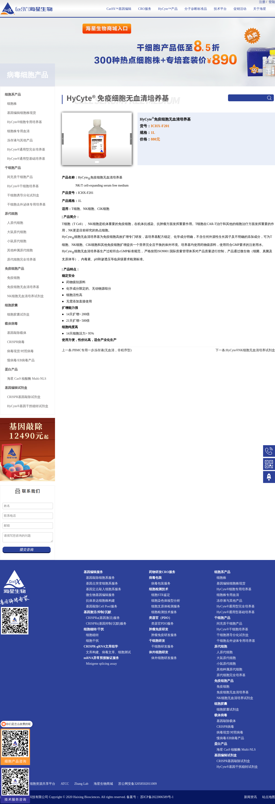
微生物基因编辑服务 (100, 595)
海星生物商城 (103, 783)
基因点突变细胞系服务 (102, 583)
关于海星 (259, 9)
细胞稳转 (92, 635)
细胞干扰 (92, 640)
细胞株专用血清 (18, 131)
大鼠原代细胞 (16, 232)
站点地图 (268, 797)
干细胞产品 (13, 168)
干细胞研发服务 (162, 646)
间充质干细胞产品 (20, 177)
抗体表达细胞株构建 (100, 600)
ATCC (65, 783)
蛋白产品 (11, 369)
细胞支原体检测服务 (165, 606)
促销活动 (240, 9)
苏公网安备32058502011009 (137, 783)
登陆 (272, 2)
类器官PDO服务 (162, 623)
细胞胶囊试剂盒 (18, 314)
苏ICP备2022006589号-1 (156, 797)
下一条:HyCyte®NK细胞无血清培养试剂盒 (245, 350)
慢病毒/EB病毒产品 (21, 360)
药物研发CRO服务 (162, 572)
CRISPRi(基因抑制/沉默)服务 (106, 623)
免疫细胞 (13, 278)
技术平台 (220, 9)
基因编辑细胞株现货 (21, 113)
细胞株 (12, 103)
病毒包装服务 (160, 583)
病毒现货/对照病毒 (20, 351)
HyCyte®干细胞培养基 (23, 186)
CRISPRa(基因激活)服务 (103, 618)
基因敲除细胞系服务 (100, 577)
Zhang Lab (81, 783)
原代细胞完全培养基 (21, 259)
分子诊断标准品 (195, 9)
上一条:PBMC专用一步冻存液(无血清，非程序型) (97, 350)
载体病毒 (11, 323)
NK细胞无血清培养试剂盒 (25, 296)
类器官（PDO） (160, 618)
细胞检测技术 (158, 589)
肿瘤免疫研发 (158, 629)
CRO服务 (144, 9)
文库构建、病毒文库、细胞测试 (108, 652)
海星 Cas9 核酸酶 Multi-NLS (26, 378)
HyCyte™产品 (168, 9)
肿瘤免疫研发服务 (164, 635)
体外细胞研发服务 (164, 658)
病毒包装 (155, 577)
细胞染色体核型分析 (165, 600)
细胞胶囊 (11, 305)
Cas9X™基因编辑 (119, 9)
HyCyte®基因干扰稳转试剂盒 (27, 406)
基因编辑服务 (93, 572)
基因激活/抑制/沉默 (97, 612)
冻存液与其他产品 (20, 140)
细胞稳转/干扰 (94, 629)
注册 (262, 2)
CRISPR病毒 (16, 342)
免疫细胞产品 (14, 268)
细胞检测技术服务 (164, 612)
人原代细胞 (15, 223)
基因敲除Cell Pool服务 (101, 606)
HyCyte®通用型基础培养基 (26, 158)
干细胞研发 (157, 640)
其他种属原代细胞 (20, 250)
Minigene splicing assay (101, 663)
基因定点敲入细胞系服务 (103, 589)
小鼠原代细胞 (16, 241)
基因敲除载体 (16, 333)
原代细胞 (11, 213)
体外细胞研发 (158, 652)
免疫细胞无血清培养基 (23, 287)
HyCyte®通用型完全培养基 (26, 149)
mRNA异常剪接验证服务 (101, 658)
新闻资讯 (250, 797)
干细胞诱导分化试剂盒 (23, 195)
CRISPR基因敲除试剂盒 (24, 397)
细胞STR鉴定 (160, 595)
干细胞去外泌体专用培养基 (26, 204)
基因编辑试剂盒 (16, 388)
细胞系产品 (13, 94)
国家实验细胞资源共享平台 (36, 783)
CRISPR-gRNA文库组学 (101, 646)
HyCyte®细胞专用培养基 (24, 122)
